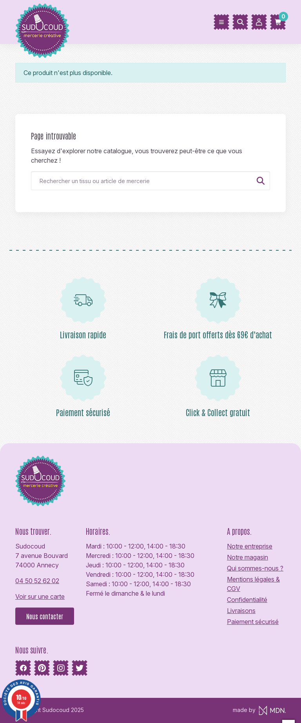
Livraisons (241, 611)
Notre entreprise (249, 546)
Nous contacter (44, 616)
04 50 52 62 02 (37, 581)
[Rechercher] (240, 22)
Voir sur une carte (40, 596)
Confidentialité (247, 600)
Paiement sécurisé (253, 622)
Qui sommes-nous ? (255, 568)
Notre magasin (247, 557)
